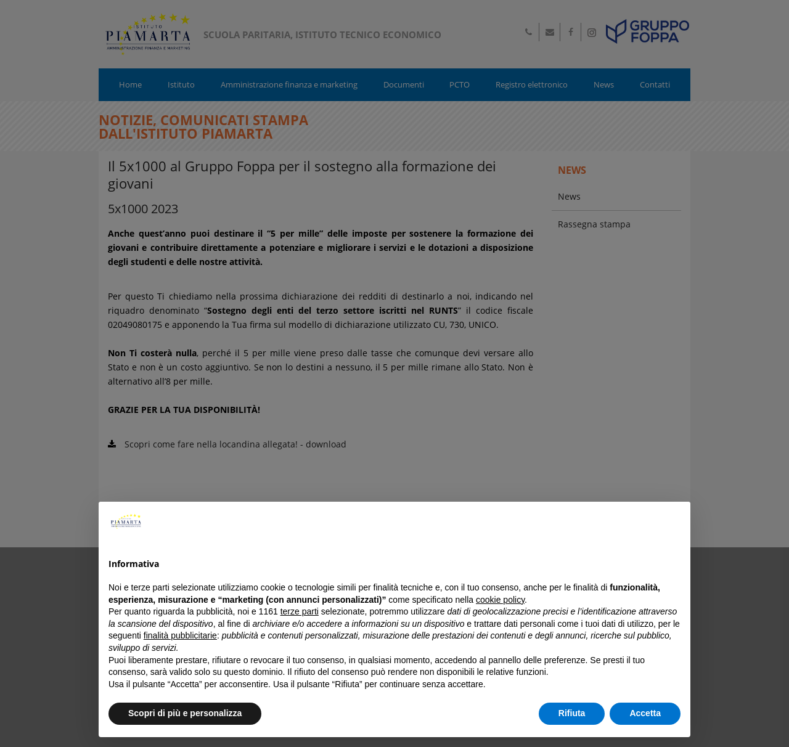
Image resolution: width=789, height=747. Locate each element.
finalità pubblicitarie (180, 635)
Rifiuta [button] (572, 713)
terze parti (299, 611)
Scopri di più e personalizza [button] (185, 713)
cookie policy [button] (500, 600)
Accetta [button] (645, 713)
